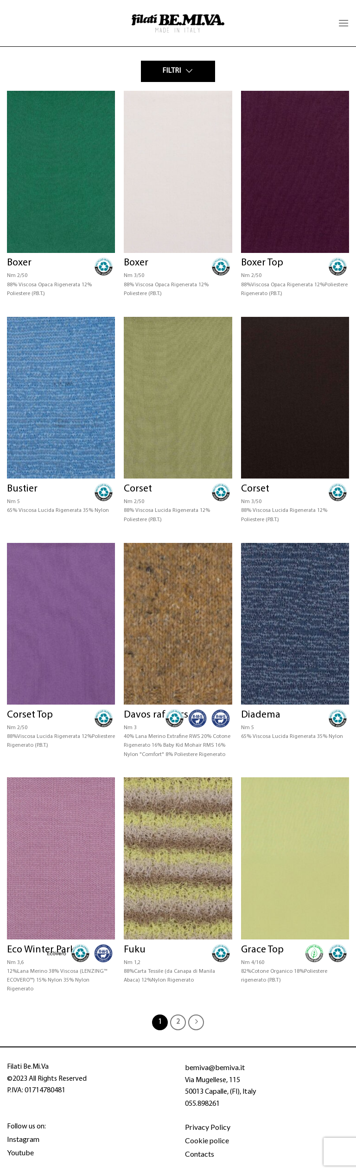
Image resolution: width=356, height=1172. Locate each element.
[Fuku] (178, 858)
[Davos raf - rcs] (178, 624)
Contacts (199, 1153)
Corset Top (30, 715)
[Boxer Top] (295, 172)
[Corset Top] (61, 624)
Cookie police (207, 1140)
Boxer (19, 263)
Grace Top (262, 950)
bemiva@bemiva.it (215, 1067)
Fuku (135, 950)
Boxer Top (262, 263)
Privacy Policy (207, 1126)
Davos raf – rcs (156, 715)
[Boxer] (61, 172)
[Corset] (178, 398)
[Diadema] (295, 624)
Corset (138, 489)
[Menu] (343, 23)
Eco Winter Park (41, 950)
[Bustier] (61, 398)
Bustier (22, 489)
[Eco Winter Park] (61, 858)
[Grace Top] (295, 858)
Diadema (260, 715)
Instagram (23, 1138)
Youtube (20, 1152)
